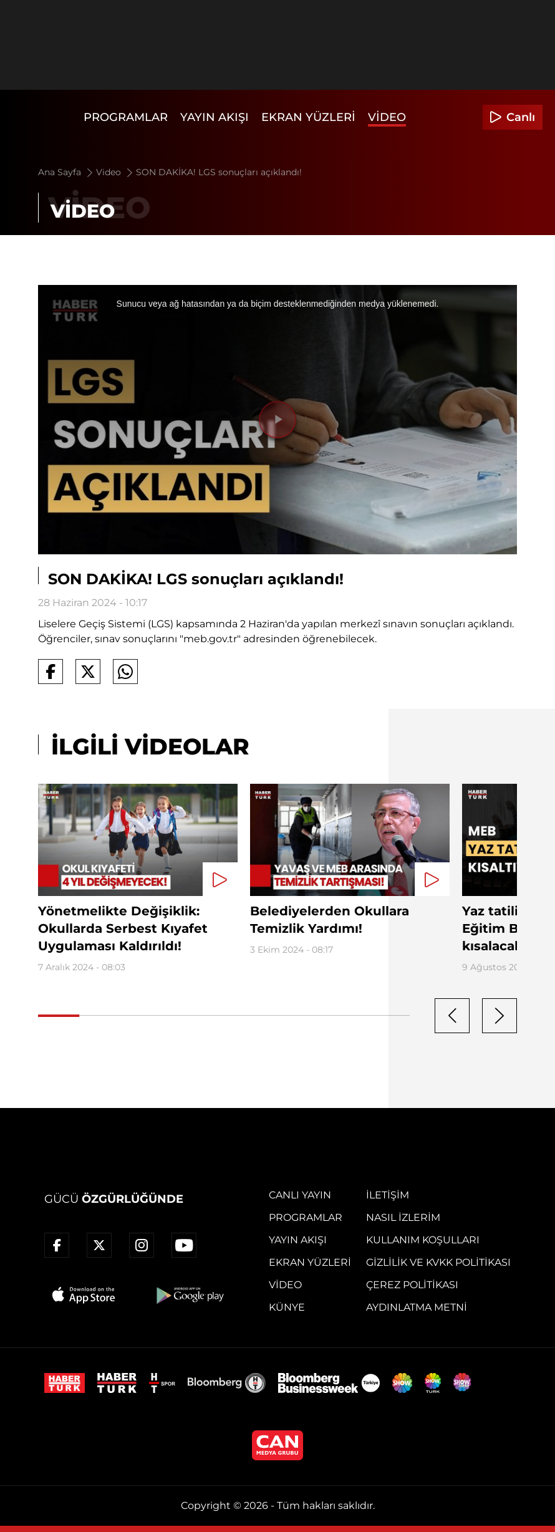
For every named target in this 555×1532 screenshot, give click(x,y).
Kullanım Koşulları (423, 1240)
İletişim (387, 1195)
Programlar (126, 117)
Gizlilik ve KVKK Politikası (438, 1262)
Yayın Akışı (214, 117)
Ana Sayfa (66, 172)
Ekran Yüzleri (308, 117)
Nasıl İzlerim (403, 1217)
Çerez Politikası (412, 1285)
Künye (287, 1307)
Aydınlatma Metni (416, 1307)
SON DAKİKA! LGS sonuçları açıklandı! (219, 172)
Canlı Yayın (300, 1195)
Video (387, 117)
